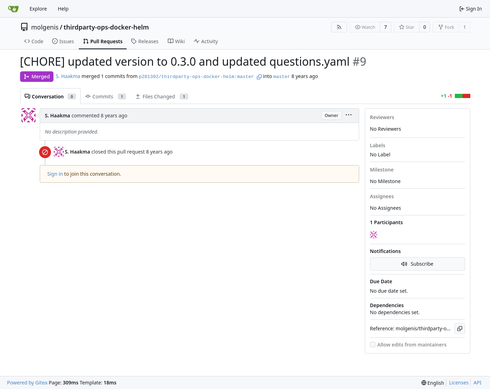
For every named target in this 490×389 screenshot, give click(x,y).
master (281, 76)
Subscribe (417, 263)
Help (63, 8)
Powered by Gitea (27, 382)
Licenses (459, 382)
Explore (38, 8)
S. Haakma (68, 76)
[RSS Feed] (339, 27)
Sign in (55, 173)
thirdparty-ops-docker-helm (106, 27)
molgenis (45, 27)
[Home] (13, 8)
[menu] (348, 115)
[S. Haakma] (374, 235)
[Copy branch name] (259, 76)
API (477, 382)
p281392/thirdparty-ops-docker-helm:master (196, 76)
